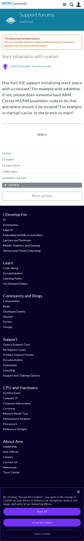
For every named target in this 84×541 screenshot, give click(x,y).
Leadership (10, 446)
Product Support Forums (18, 354)
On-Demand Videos (15, 283)
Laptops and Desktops (17, 240)
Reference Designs (15, 429)
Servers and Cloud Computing (21, 250)
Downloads (10, 365)
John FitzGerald (20, 66)
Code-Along (10, 268)
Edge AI (8, 229)
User (78, 4)
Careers (8, 457)
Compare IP (10, 398)
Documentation (13, 273)
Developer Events (14, 311)
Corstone (9, 408)
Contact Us (10, 462)
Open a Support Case (16, 344)
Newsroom (10, 467)
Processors (10, 424)
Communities (11, 301)
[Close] (78, 491)
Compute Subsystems (17, 403)
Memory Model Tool (15, 413)
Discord (8, 316)
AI (4, 219)
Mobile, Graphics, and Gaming (21, 245)
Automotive (10, 224)
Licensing (9, 370)
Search (71, 4)
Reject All (42, 511)
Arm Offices (10, 451)
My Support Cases (14, 349)
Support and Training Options (21, 375)
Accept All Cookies (42, 522)
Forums (7, 321)
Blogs (6, 306)
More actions (42, 195)
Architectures (12, 393)
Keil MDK (14, 184)
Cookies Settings (42, 533)
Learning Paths (12, 278)
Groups (7, 327)
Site (64, 4)
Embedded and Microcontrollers (23, 235)
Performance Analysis (16, 418)
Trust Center (11, 472)
